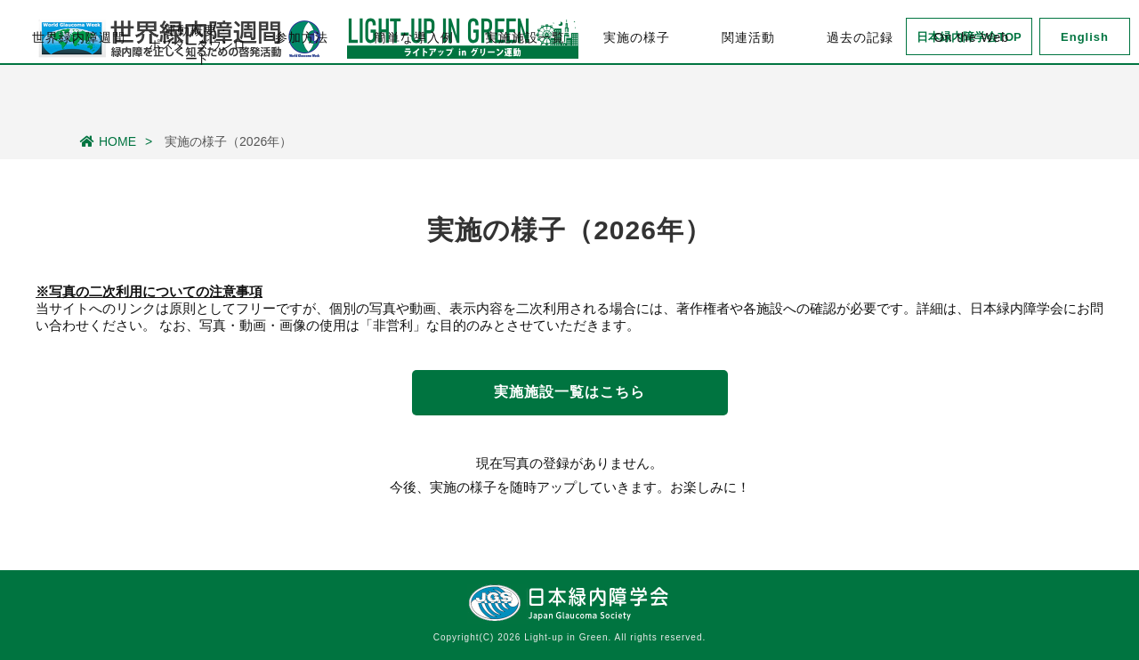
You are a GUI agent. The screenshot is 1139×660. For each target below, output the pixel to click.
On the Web (971, 99)
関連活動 (748, 99)
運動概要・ (197, 100)
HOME (108, 141)
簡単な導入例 (414, 99)
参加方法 (301, 99)
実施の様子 (636, 99)
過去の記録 (860, 99)
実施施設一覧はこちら (569, 391)
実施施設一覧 (525, 99)
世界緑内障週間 (78, 99)
